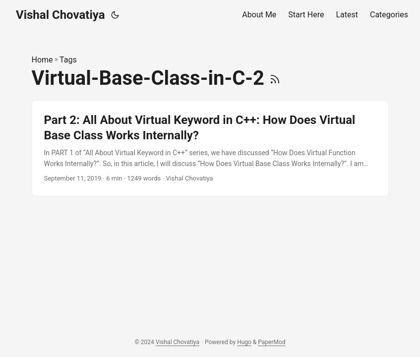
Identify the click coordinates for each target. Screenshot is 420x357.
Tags (68, 59)
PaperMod (271, 342)
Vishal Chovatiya (60, 15)
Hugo (244, 342)
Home (42, 59)
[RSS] (275, 78)
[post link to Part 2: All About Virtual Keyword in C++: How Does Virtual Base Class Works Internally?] (210, 148)
